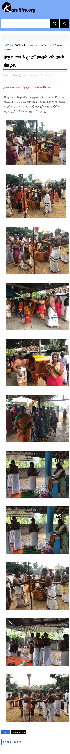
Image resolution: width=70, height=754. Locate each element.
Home (7, 44)
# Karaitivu (18, 732)
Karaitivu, (49, 75)
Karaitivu (20, 44)
